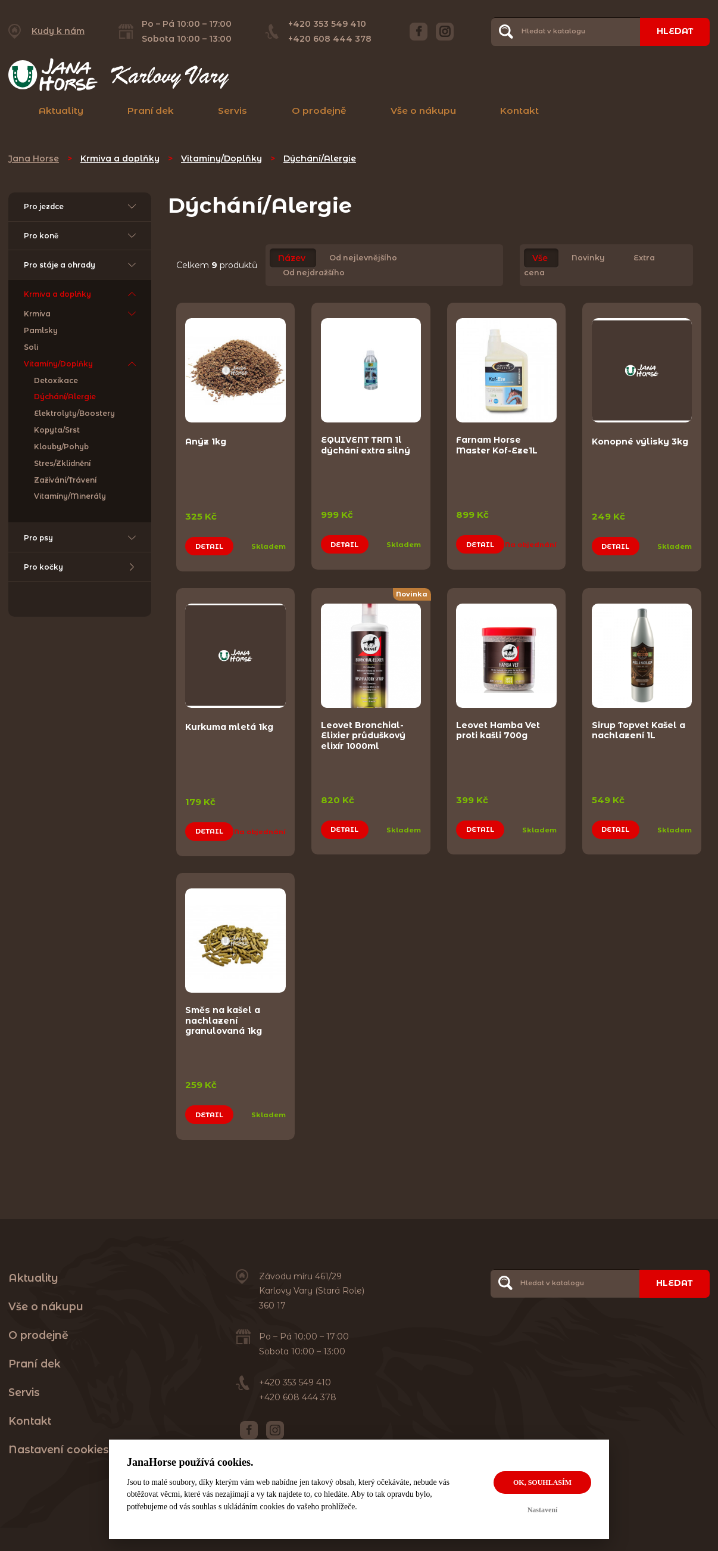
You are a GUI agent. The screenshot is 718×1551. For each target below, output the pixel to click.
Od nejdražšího (314, 272)
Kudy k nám (58, 31)
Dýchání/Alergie (319, 158)
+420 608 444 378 (330, 38)
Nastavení (542, 1510)
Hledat (674, 31)
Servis (232, 110)
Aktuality (61, 110)
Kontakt (519, 110)
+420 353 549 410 (327, 23)
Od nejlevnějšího (363, 258)
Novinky (588, 258)
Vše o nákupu (423, 110)
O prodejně (319, 110)
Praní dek (150, 110)
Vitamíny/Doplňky (221, 158)
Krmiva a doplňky (120, 158)
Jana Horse (33, 158)
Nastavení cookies (58, 1446)
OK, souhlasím (542, 1482)
